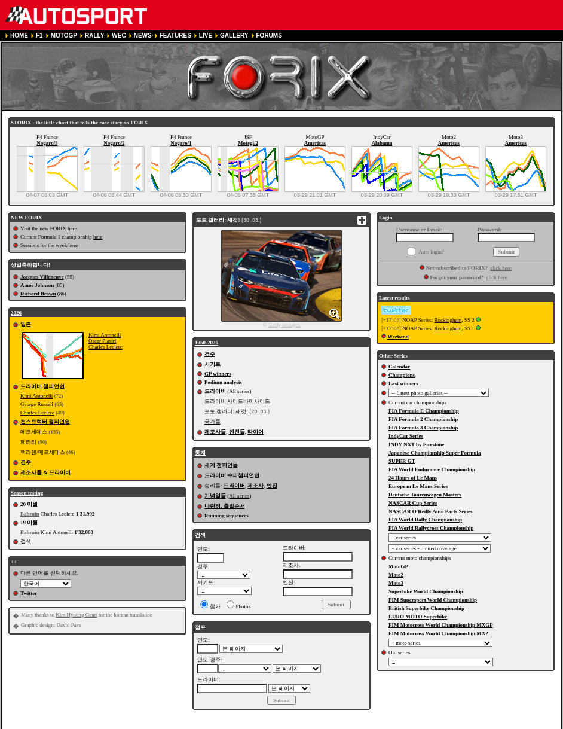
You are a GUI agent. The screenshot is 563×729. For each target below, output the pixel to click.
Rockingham (447, 320)
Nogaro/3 (46, 143)
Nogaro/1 (180, 143)
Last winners (403, 383)
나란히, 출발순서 (224, 506)
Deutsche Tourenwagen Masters (424, 495)
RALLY (94, 35)
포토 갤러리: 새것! (226, 411)
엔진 (272, 486)
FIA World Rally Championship (425, 520)
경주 (25, 462)
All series (239, 391)
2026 (16, 313)
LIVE (205, 35)
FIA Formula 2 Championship (423, 419)
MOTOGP (64, 35)
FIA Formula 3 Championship (423, 428)
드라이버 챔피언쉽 (42, 386)
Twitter (28, 593)
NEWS (143, 35)
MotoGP (398, 566)
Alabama (381, 143)
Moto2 (395, 575)
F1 (39, 35)
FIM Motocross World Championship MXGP (440, 625)
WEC (119, 35)
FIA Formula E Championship (423, 411)
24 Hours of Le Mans (412, 478)
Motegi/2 (248, 143)
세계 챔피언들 (221, 465)
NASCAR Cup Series (412, 503)
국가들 (212, 422)
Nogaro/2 (113, 143)
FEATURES (175, 35)
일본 (25, 324)
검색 (25, 541)
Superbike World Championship (425, 591)
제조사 (255, 486)
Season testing (27, 493)
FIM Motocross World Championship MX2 (438, 633)
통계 (200, 453)
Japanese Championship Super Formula (434, 453)
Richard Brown (38, 294)
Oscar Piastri (102, 341)
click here (500, 268)
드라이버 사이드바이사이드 (237, 401)
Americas (315, 143)
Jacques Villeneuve (42, 277)
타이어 (255, 432)
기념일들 (215, 496)
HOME (19, 35)
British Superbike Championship (426, 608)
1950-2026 (206, 343)
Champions (401, 375)
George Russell (36, 404)
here (72, 228)
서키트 (212, 364)
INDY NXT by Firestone (416, 444)
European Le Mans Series (418, 486)
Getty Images (284, 325)
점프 (200, 627)
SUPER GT (401, 461)
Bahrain (29, 514)
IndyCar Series (405, 436)
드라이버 (215, 391)
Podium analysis (223, 382)
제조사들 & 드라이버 (45, 472)
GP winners (217, 374)
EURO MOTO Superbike (417, 617)
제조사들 (215, 432)
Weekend (398, 337)
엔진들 (237, 432)
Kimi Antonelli (104, 335)
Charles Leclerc (105, 347)
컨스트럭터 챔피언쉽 (45, 422)
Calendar (399, 367)
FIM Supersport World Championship (432, 600)
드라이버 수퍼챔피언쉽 (231, 475)
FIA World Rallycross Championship (430, 528)
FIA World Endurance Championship (431, 469)
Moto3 (395, 583)
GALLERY (234, 35)
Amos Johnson (37, 285)
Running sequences (226, 515)
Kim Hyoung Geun (76, 615)
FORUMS (269, 35)
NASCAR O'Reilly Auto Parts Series (430, 511)
